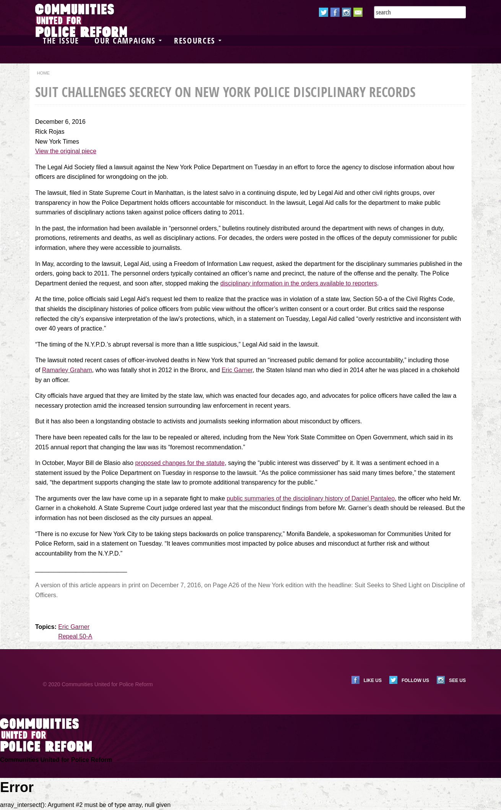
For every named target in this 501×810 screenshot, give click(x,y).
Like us (373, 680)
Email (358, 12)
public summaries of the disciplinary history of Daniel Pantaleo (311, 498)
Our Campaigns (128, 40)
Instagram (346, 12)
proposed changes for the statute (179, 463)
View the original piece (65, 151)
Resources (197, 40)
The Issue (61, 40)
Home (43, 73)
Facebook (335, 12)
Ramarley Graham (67, 370)
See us (457, 680)
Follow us (415, 680)
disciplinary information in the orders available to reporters (298, 283)
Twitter (323, 12)
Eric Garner (236, 370)
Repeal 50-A (75, 636)
